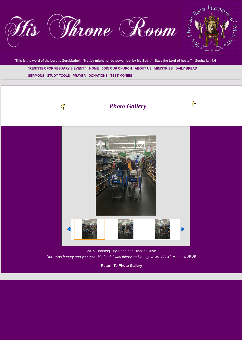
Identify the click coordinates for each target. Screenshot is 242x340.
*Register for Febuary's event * (57, 68)
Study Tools (58, 75)
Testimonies (121, 75)
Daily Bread (186, 68)
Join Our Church (117, 68)
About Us (143, 68)
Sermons (36, 75)
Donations (98, 75)
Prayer (79, 75)
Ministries (163, 68)
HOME (94, 68)
